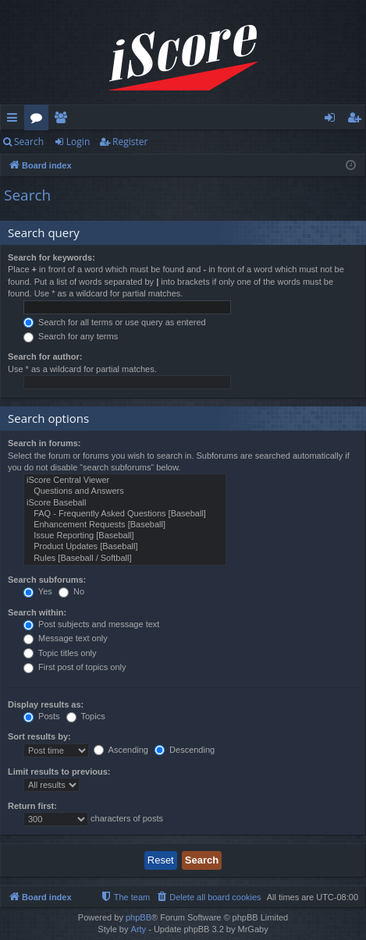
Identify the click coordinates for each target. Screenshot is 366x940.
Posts (41, 716)
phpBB (138, 917)
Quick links (15, 120)
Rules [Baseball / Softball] (125, 558)
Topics (85, 716)
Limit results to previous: (59, 771)
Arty (139, 929)
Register (129, 141)
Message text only (65, 638)
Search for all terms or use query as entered (114, 322)
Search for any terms (70, 336)
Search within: (37, 612)
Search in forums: (44, 443)
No (71, 591)
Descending (185, 749)
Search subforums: (47, 579)
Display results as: (46, 704)
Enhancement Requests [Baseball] (125, 525)
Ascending (121, 749)
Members (64, 120)
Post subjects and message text (91, 624)
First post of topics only (74, 667)
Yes (37, 591)
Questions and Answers (125, 491)
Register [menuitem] (357, 120)
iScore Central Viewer (125, 480)
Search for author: (45, 356)
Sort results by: (39, 736)
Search (29, 141)
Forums (39, 120)
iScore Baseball (125, 503)
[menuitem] (208, 897)
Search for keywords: (51, 257)
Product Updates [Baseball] (125, 546)
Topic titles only (59, 653)
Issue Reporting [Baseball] (125, 535)
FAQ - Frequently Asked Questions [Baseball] (125, 514)
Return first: (32, 806)
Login (78, 141)
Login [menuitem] (333, 120)
